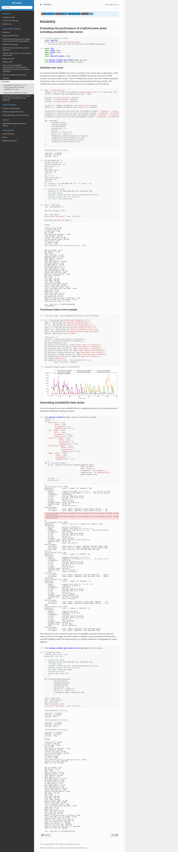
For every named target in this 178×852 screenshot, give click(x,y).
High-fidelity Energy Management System (13, 124)
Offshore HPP (7, 62)
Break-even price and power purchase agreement (15, 49)
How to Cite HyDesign (10, 20)
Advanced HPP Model (9, 36)
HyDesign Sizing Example (10, 109)
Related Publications (9, 141)
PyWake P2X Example (9, 44)
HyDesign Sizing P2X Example (12, 112)
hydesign (18, 3)
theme (62, 848)
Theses (4, 137)
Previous (45, 835)
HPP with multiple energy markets (13, 75)
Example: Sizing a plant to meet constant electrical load (16, 54)
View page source (112, 4)
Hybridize (5, 78)
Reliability (5, 82)
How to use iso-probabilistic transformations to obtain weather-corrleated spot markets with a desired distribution (15, 68)
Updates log (6, 24)
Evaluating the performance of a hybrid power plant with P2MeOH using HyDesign (15, 98)
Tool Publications (7, 134)
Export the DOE (8, 58)
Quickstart (5, 32)
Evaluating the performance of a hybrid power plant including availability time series (14, 87)
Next (114, 835)
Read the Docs (81, 848)
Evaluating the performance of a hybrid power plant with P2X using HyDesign (15, 40)
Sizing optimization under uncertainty (16, 115)
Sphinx (51, 848)
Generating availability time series (15, 93)
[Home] (41, 4)
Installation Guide (8, 17)
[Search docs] (17, 7)
